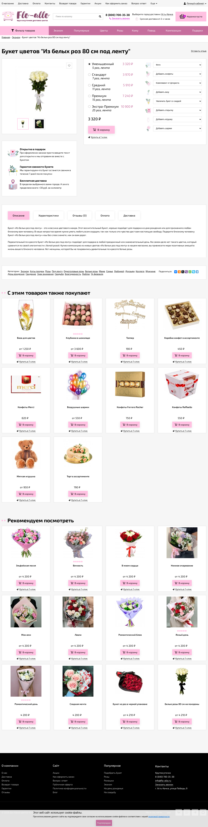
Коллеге (140, 271)
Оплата (5, 780)
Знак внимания (45, 274)
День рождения (16, 274)
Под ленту (57, 271)
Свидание (31, 274)
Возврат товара (10, 784)
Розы (120, 30)
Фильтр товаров (23, 30)
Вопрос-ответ (60, 780)
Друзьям (130, 271)
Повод (151, 30)
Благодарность (73, 274)
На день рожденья (113, 788)
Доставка (7, 776)
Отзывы (6, 792)
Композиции (173, 30)
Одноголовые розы (74, 271)
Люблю (86, 274)
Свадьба (59, 274)
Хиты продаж (37, 271)
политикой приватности (158, 816)
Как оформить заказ (63, 776)
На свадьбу (110, 792)
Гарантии (6, 788)
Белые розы (91, 271)
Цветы (104, 30)
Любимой (119, 271)
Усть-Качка (167, 14)
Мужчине (151, 271)
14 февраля (97, 274)
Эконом (58, 30)
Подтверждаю (104, 823)
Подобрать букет (113, 772)
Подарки (197, 30)
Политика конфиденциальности (69, 788)
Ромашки (109, 780)
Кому (135, 30)
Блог (55, 792)
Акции (56, 772)
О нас (4, 772)
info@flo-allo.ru (163, 780)
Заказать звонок (164, 784)
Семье (109, 271)
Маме (102, 271)
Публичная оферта (63, 784)
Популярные (81, 30)
